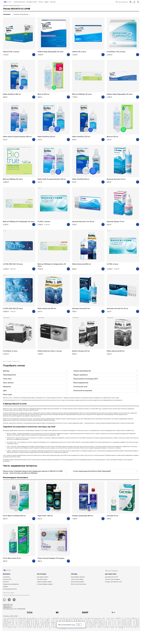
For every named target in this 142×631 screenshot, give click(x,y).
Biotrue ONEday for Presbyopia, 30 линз (18, 221)
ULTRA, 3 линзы (44, 221)
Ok (79, 625)
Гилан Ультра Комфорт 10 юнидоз (51, 558)
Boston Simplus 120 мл (81, 351)
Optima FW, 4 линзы (11, 52)
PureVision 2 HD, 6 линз (116, 52)
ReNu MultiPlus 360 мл (12, 94)
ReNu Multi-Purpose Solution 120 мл (52, 179)
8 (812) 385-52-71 (7, 606)
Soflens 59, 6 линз (79, 52)
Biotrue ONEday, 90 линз (13, 179)
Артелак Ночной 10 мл (81, 308)
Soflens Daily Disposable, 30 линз (120, 94)
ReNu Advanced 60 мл (116, 351)
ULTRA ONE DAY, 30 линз (13, 264)
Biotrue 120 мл (112, 137)
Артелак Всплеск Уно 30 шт (83, 221)
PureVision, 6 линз (10, 351)
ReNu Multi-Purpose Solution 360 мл (17, 137)
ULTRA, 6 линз (112, 264)
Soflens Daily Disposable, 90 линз (50, 52)
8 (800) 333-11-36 (7, 604)
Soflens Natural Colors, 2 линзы (50, 351)
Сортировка (6, 14)
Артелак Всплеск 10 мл (116, 179)
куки (73, 625)
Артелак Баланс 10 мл (115, 221)
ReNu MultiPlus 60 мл (80, 179)
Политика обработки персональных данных (16, 595)
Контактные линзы (14, 5)
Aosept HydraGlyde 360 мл (82, 516)
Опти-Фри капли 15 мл (12, 558)
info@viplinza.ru (7, 607)
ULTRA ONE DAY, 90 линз (13, 308)
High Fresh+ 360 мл (45, 516)
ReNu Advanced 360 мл (81, 264)
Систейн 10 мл (112, 516)
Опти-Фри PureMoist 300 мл (14, 516)
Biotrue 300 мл (43, 94)
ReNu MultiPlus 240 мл (81, 137)
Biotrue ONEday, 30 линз (82, 94)
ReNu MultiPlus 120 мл (46, 137)
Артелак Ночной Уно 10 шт (117, 308)
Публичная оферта (8, 592)
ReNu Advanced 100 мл (47, 308)
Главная (5, 5)
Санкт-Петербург (123, 2)
